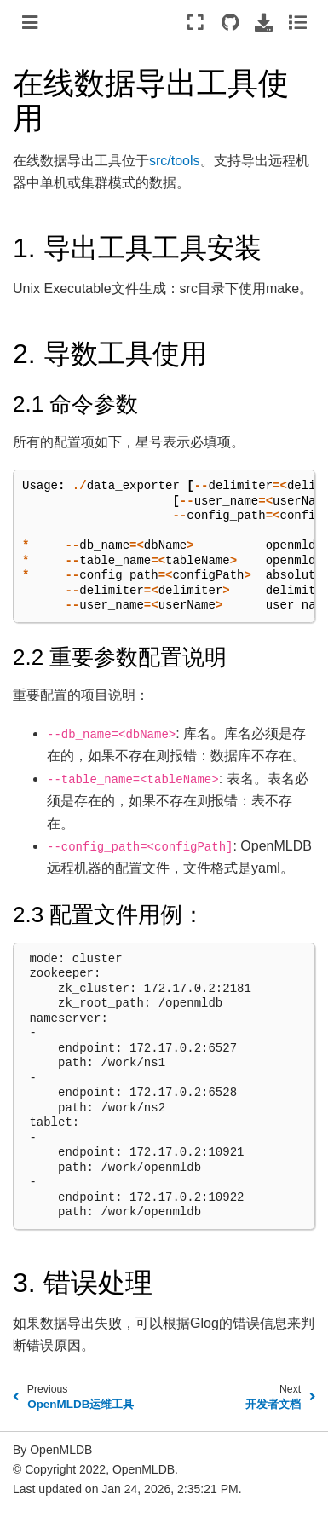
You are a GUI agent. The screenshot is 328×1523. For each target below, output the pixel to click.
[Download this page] (263, 22)
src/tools (174, 160)
